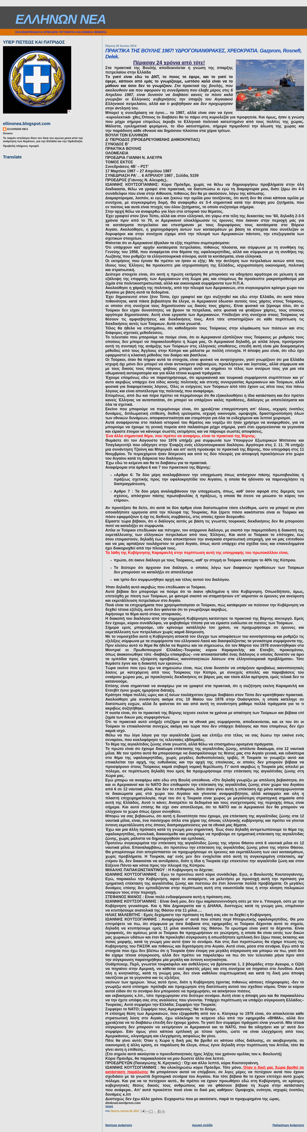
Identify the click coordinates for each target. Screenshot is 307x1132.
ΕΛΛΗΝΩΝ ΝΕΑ (60, 19)
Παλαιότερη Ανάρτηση (288, 1125)
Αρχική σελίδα (202, 1125)
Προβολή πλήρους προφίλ (21, 146)
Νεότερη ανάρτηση (118, 1125)
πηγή (109, 1106)
